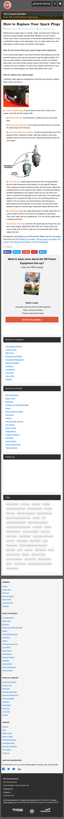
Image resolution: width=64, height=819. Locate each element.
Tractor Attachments (13, 444)
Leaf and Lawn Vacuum (14, 421)
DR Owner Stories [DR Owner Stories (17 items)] (34, 509)
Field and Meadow (12, 363)
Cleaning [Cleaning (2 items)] (46, 504)
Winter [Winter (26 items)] (9, 564)
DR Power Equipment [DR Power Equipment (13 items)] (26, 513)
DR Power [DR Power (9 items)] (11, 513)
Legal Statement (7, 603)
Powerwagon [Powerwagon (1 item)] (12, 545)
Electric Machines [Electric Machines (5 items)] (44, 513)
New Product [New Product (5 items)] (35, 541)
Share (7, 252)
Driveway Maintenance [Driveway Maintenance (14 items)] (16, 509)
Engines (9, 247)
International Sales (8, 743)
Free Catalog (6, 750)
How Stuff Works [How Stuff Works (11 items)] (13, 532)
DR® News (9, 353)
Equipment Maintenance (47, 29)
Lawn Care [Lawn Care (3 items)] (45, 532)
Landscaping (10, 369)
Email (43, 252)
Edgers (8, 408)
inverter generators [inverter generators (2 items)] (30, 532)
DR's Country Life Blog (14, 13)
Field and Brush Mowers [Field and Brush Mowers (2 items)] (38, 522)
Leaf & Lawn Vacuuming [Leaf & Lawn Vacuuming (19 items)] (43, 536)
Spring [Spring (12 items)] (51, 550)
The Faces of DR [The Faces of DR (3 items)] (38, 554)
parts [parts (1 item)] (45, 541)
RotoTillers (9, 438)
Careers (5, 586)
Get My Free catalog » (32, 320)
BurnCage (9, 402)
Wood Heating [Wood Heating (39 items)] (12, 568)
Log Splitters (10, 425)
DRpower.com (8, 789)
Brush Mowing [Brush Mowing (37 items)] (12, 504)
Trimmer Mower (11, 448)
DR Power (5, 593)
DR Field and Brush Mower (20, 242)
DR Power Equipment (7, 5)
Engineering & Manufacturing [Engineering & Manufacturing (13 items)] (18, 518)
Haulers (8, 418)
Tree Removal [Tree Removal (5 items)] (30, 559)
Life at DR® (9, 376)
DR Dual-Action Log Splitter (46, 239)
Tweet (17, 252)
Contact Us (6, 753)
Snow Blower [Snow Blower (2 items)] (40, 550)
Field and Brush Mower (14, 412)
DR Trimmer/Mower (40, 242)
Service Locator (7, 736)
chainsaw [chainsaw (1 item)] (36, 504)
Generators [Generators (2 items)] (37, 527)
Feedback (5, 606)
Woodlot (8, 379)
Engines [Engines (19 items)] (36, 518)
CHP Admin (31, 29)
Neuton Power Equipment (29, 800)
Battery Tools (10, 398)
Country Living (10, 350)
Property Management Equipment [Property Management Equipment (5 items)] (33, 545)
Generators (9, 415)
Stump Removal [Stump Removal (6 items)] (13, 554)
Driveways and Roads (13, 356)
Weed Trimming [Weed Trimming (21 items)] (44, 559)
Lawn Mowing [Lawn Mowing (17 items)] (25, 536)
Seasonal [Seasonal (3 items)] (28, 550)
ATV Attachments (11, 395)
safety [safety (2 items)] (19, 550)
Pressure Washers (12, 435)
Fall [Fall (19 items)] (43, 518)
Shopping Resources (9, 740)
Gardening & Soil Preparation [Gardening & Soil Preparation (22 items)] (18, 527)
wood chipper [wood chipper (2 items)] (20, 564)
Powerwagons (10, 431)
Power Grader (10, 428)
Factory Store (6, 590)
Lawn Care (9, 373)
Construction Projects (13, 346)
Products (5, 726)
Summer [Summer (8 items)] (25, 554)
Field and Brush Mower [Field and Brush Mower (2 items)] (16, 522)
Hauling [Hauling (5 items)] (48, 527)
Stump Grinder (11, 441)
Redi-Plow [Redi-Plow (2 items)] (11, 550)
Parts (4, 730)
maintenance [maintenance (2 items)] (22, 541)
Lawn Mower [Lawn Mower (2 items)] (12, 536)
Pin (34, 252)
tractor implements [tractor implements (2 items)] (14, 559)
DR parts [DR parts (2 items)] (48, 509)
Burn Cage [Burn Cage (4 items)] (25, 504)
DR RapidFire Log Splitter (25, 239)
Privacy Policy (7, 599)
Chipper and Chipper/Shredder (17, 405)
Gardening (9, 366)
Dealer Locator (7, 733)
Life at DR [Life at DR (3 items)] (11, 541)
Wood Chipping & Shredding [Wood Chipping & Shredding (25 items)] (39, 564)
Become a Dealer (8, 596)
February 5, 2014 (11, 29)
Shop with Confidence (9, 746)
